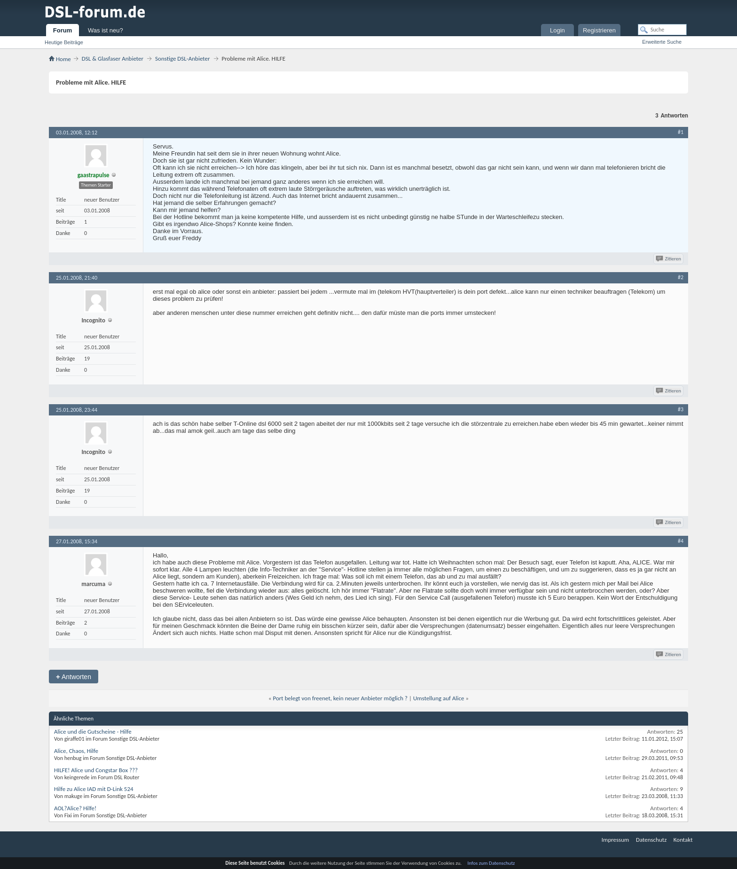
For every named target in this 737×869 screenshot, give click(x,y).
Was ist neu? (105, 30)
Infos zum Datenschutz (491, 863)
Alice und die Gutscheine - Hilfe (93, 731)
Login (557, 30)
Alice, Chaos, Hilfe (76, 750)
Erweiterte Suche (662, 42)
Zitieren (669, 259)
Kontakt (683, 839)
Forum (62, 30)
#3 (680, 409)
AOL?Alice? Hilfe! (75, 808)
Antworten (73, 677)
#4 (680, 541)
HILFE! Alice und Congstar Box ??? (96, 770)
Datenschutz (651, 839)
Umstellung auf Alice (438, 698)
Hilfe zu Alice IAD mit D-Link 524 (93, 788)
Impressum (615, 839)
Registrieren (599, 30)
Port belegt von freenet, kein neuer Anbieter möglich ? (340, 698)
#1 (680, 132)
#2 (680, 277)
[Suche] (662, 29)
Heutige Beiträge (64, 42)
